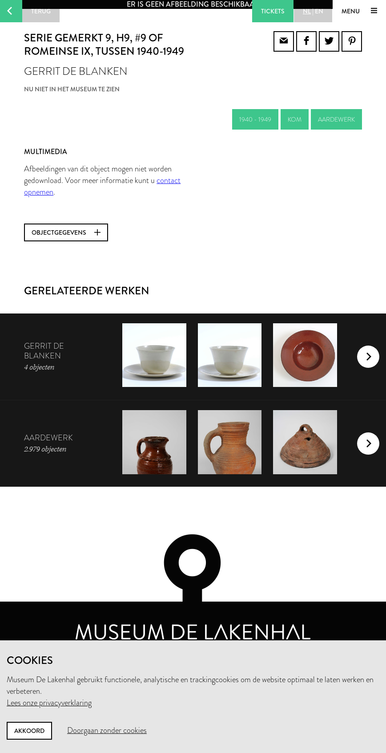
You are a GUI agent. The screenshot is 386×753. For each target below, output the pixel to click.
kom (295, 119)
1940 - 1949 (255, 119)
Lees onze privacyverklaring (49, 702)
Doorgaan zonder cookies (107, 730)
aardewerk (336, 119)
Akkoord (29, 730)
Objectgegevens (66, 232)
